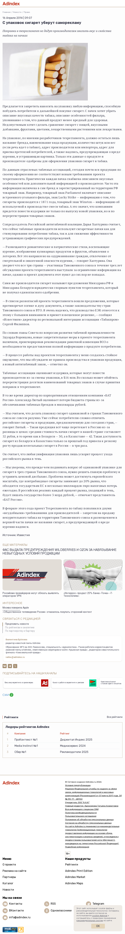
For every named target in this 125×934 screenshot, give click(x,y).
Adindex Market (75, 877)
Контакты (15, 903)
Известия (23, 535)
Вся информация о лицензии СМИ (82, 809)
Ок (98, 926)
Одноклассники (61, 910)
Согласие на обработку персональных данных (88, 823)
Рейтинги (71, 864)
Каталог (8, 883)
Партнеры (9, 877)
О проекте (9, 864)
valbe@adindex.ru (15, 657)
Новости (17, 12)
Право (27, 12)
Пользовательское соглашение (80, 816)
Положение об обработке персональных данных (89, 819)
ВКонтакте (16, 910)
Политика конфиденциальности (81, 812)
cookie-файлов (99, 915)
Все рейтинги (114, 717)
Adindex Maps (74, 883)
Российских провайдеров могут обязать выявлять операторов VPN (31, 595)
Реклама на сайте (14, 870)
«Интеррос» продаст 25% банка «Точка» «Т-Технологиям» (88, 595)
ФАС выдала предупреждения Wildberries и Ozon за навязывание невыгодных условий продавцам (60, 552)
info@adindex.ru (20, 917)
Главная (7, 12)
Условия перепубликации (78, 785)
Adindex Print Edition (79, 870)
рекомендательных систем (89, 920)
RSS (53, 903)
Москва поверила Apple (16, 608)
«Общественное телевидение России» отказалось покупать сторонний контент (47, 612)
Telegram (98, 903)
